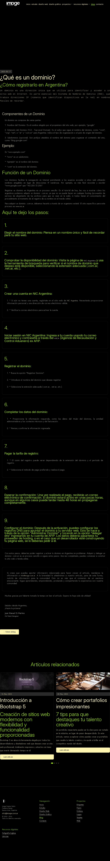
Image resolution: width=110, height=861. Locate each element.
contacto (42, 820)
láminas (5, 836)
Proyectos (67, 4)
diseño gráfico (45, 814)
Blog (93, 4)
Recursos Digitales (82, 4)
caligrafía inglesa (9, 833)
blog (41, 817)
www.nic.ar (20, 206)
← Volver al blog (9, 632)
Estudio (35, 4)
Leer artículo (8, 757)
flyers (79, 808)
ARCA (56, 338)
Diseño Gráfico (55, 4)
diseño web (44, 811)
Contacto (99, 4)
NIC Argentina (90, 261)
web (78, 820)
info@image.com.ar (28, 575)
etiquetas (80, 804)
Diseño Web (43, 4)
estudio (42, 808)
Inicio (28, 4)
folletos (80, 811)
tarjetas (79, 817)
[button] (52, 763)
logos (79, 814)
